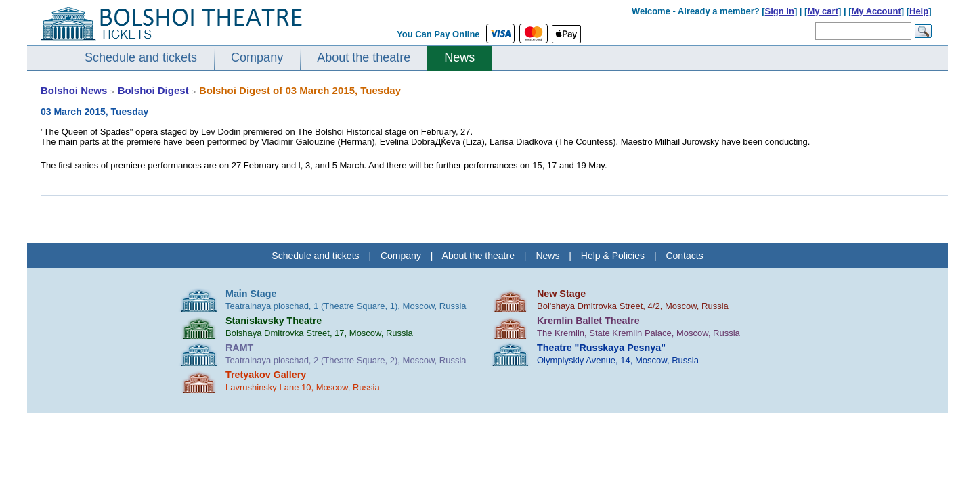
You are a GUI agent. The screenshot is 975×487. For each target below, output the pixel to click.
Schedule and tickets (141, 57)
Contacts (684, 255)
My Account (876, 11)
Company (257, 57)
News (459, 57)
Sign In (779, 11)
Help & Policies (613, 255)
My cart (822, 11)
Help (918, 11)
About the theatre (363, 57)
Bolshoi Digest (153, 90)
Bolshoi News (74, 90)
